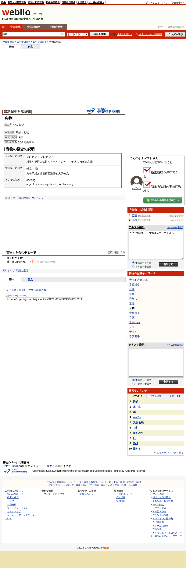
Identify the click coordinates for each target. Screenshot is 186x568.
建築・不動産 (127, 482)
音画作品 (134, 322)
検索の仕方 (13, 497)
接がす (137, 448)
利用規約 (11, 504)
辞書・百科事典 (129, 485)
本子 (135, 412)
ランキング (38, 197)
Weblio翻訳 (158, 504)
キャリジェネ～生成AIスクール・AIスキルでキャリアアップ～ (166, 536)
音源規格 (134, 284)
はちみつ (138, 432)
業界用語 (61, 482)
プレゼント (33, 156)
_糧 (135, 427)
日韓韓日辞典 (68, 2)
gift (30, 184)
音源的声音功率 (138, 279)
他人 (74, 161)
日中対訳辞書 (40, 42)
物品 (66, 173)
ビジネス (49, 482)
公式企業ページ (124, 494)
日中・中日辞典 (11, 26)
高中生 (137, 406)
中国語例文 (33, 26)
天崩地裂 (138, 422)
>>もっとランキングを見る (169, 452)
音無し (133, 298)
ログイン (163, 2)
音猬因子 (134, 312)
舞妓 (135, 401)
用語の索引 (24, 197)
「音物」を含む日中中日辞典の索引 (28, 290)
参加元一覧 (42, 465)
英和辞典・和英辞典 (162, 501)
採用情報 (120, 501)
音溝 (131, 289)
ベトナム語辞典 (160, 525)
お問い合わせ (87, 494)
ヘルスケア (68, 485)
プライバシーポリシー (18, 508)
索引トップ (11, 197)
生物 (96, 485)
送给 (52, 173)
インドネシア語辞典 (162, 518)
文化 (51, 485)
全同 (23, 142)
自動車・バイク (99, 482)
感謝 (29, 161)
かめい (137, 417)
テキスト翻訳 (137, 227)
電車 (86, 482)
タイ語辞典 (158, 522)
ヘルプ (10, 501)
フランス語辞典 (160, 515)
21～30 (175, 396)
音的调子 (134, 336)
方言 (117, 485)
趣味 (78, 485)
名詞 (20, 137)
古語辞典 (82, 2)
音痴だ (133, 331)
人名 (110, 485)
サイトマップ (14, 511)
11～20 (156, 396)
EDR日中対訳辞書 (17, 112)
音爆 (131, 303)
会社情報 (120, 497)
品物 (90, 161)
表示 (31, 173)
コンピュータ (75, 482)
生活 (57, 485)
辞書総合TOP (178, 2)
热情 (135, 443)
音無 (131, 293)
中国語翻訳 (56, 26)
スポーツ (87, 485)
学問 (138, 482)
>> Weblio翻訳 (175, 227)
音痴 (131, 327)
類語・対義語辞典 (17, 2)
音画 (131, 317)
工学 (115, 482)
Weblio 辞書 (8, 42)
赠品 (18, 132)
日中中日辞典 (53, 2)
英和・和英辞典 (36, 2)
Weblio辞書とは (15, 494)
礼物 (26, 132)
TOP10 (137, 396)
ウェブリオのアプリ (54, 494)
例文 (30, 46)
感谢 (37, 173)
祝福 (37, 161)
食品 (103, 485)
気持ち (46, 161)
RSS (107, 548)
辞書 (3, 2)
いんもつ (18, 124)
